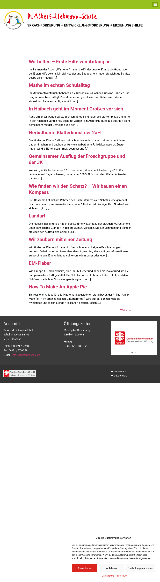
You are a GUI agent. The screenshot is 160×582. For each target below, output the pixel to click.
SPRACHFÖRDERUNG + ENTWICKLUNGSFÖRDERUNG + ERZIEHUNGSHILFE (85, 25)
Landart (37, 216)
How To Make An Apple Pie (58, 287)
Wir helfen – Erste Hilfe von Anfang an (70, 61)
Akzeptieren (84, 568)
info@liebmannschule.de (26, 354)
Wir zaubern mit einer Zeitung (60, 239)
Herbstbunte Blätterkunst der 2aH (65, 132)
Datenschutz (108, 575)
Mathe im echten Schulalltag (59, 85)
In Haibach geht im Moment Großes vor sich (76, 109)
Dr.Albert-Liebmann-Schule (62, 17)
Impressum (121, 575)
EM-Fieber (40, 263)
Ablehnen (111, 568)
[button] (155, 4)
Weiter (125, 310)
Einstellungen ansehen (140, 568)
